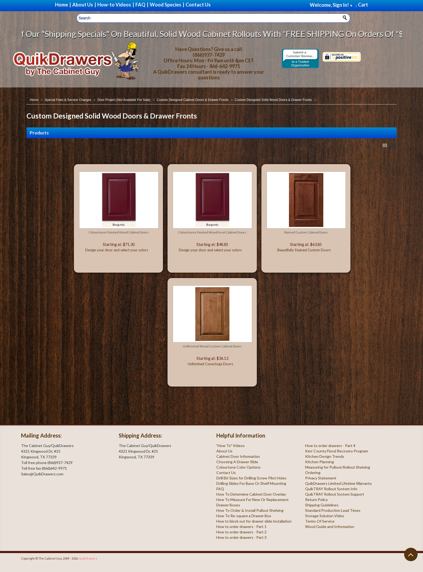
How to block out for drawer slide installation (254, 521)
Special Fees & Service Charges (68, 100)
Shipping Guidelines (322, 505)
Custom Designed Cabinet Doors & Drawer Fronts (192, 100)
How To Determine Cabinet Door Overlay (251, 494)
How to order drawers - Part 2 (241, 532)
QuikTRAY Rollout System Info (331, 488)
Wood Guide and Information (329, 526)
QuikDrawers (88, 558)
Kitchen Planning (319, 461)
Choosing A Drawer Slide (237, 461)
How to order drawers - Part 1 (241, 526)
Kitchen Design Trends (324, 456)
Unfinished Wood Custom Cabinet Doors (212, 346)
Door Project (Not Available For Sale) (124, 100)
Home (34, 100)
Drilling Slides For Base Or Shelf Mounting (251, 483)
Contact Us (226, 472)
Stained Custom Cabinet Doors (306, 232)
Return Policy (316, 499)
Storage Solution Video (324, 515)
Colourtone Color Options (238, 467)
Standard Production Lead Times (332, 510)
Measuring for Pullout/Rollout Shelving (337, 467)
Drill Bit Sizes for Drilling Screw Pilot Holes (251, 478)
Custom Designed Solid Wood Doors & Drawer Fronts (273, 100)
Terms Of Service (320, 521)
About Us (224, 451)
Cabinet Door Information (238, 456)
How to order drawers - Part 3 (241, 537)
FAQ (220, 488)
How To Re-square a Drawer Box (243, 515)
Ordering (312, 472)
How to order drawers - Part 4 (330, 445)
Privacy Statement (320, 478)
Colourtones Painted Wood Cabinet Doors (118, 232)
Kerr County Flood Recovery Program (336, 451)
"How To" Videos (230, 445)
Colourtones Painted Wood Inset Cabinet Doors (212, 232)
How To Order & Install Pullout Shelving (250, 510)
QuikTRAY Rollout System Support (334, 494)
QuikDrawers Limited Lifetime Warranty (338, 483)
